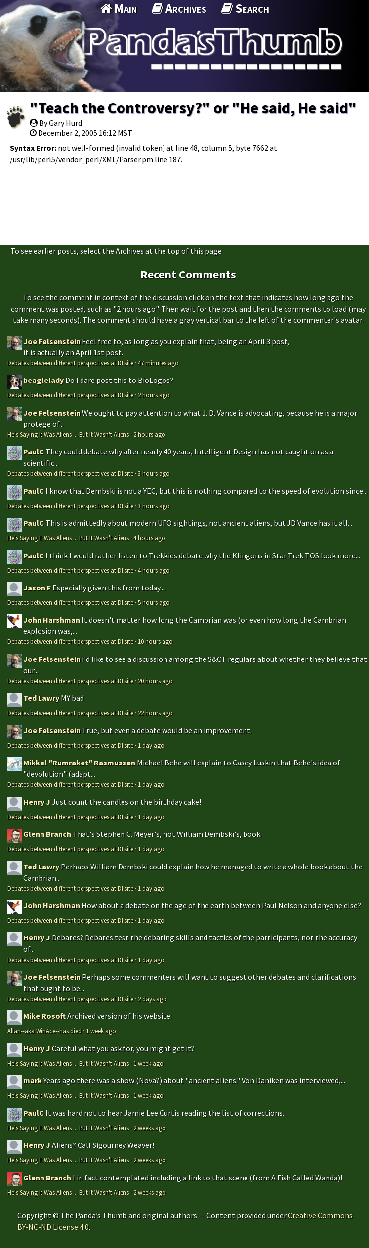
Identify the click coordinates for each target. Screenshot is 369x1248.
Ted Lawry (41, 698)
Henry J (36, 802)
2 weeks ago (149, 1128)
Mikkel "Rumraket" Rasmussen (79, 762)
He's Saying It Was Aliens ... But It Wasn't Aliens (68, 434)
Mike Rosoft (44, 1016)
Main (118, 8)
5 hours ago (154, 602)
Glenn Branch (47, 834)
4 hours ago (149, 538)
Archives (179, 8)
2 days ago (152, 999)
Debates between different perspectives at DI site (70, 363)
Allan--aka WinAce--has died (44, 1031)
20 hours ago (155, 681)
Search (245, 8)
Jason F (37, 587)
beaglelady (43, 380)
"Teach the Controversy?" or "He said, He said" (193, 108)
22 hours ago (155, 713)
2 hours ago (154, 395)
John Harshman (51, 619)
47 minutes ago (158, 363)
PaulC (33, 451)
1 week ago (101, 1031)
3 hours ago (154, 473)
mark (32, 1080)
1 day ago (151, 745)
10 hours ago (155, 641)
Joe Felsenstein (52, 341)
